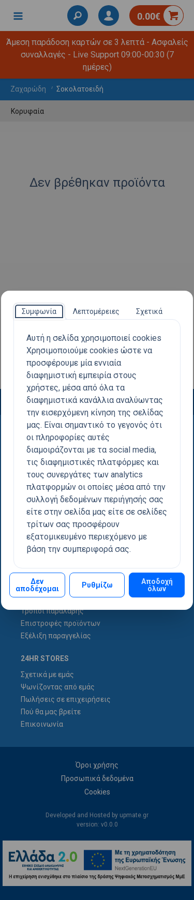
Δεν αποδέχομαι (37, 585)
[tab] (39, 311)
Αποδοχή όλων (157, 585)
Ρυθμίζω (97, 585)
